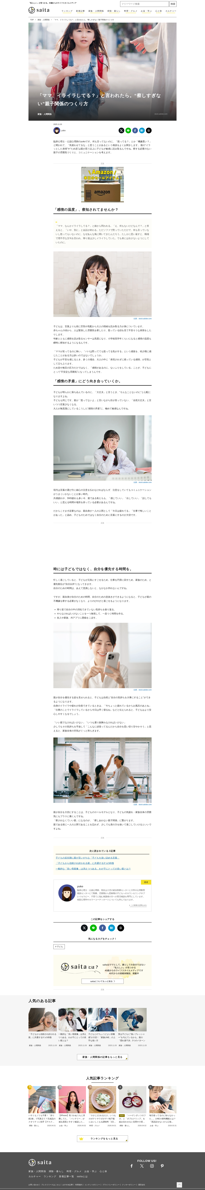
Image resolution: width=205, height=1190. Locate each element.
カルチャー (171, 11)
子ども (60, 946)
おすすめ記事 (67, 1185)
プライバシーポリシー (111, 1185)
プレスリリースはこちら (50, 1185)
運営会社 (141, 1185)
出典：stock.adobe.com (143, 319)
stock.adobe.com (160, 114)
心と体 (158, 11)
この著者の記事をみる (139, 905)
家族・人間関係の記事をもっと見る (102, 1057)
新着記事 (80, 11)
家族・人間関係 (96, 11)
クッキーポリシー (129, 1185)
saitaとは (82, 1176)
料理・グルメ (131, 11)
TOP (32, 20)
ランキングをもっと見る (104, 1138)
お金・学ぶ (146, 11)
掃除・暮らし (114, 11)
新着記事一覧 (66, 1176)
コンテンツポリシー (92, 1185)
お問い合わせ (33, 1185)
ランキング (67, 11)
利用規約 (78, 1185)
